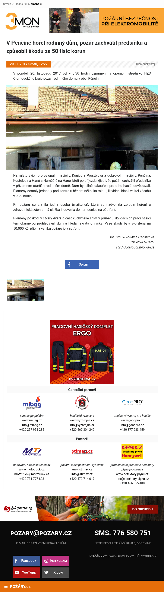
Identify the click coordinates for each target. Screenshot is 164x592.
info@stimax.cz (81, 474)
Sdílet (84, 264)
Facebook (28, 561)
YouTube (29, 572)
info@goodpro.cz (132, 425)
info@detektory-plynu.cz (132, 479)
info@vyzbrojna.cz (82, 425)
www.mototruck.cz (32, 469)
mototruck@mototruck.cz (31, 474)
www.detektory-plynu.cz (132, 474)
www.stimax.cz (82, 469)
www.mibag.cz (32, 420)
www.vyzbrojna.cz (82, 420)
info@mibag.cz (32, 425)
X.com (58, 572)
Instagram (58, 561)
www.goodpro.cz (132, 420)
